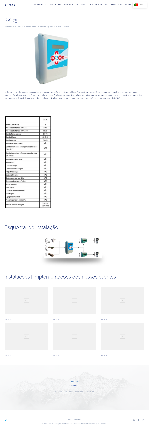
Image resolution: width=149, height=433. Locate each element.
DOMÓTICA (68, 4)
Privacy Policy (74, 420)
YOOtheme (101, 423)
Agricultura (55, 4)
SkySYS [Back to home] (10, 4)
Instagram (80, 392)
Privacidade (116, 4)
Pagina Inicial (40, 4)
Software (80, 4)
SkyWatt (129, 4)
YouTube (90, 392)
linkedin (69, 392)
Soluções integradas (98, 4)
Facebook (59, 392)
